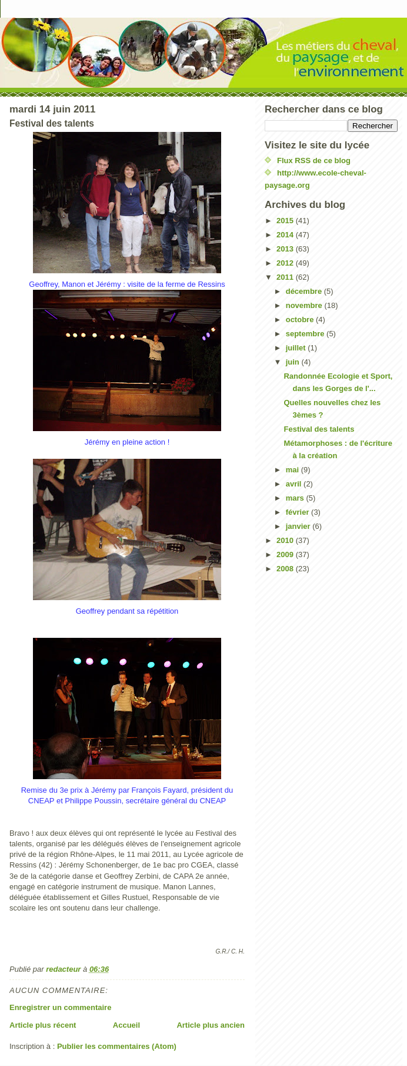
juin (294, 361)
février (298, 512)
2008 (286, 568)
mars (296, 498)
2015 (286, 220)
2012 (286, 263)
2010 (286, 540)
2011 (286, 277)
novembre (305, 305)
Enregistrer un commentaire (60, 1007)
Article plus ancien (210, 1025)
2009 (286, 554)
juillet (297, 347)
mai (293, 469)
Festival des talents (318, 429)
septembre (306, 333)
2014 (286, 234)
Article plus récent (42, 1025)
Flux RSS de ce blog (314, 160)
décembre (305, 291)
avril (294, 483)
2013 (286, 248)
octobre (301, 319)
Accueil (126, 1025)
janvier (299, 526)
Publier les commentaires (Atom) (116, 1046)
